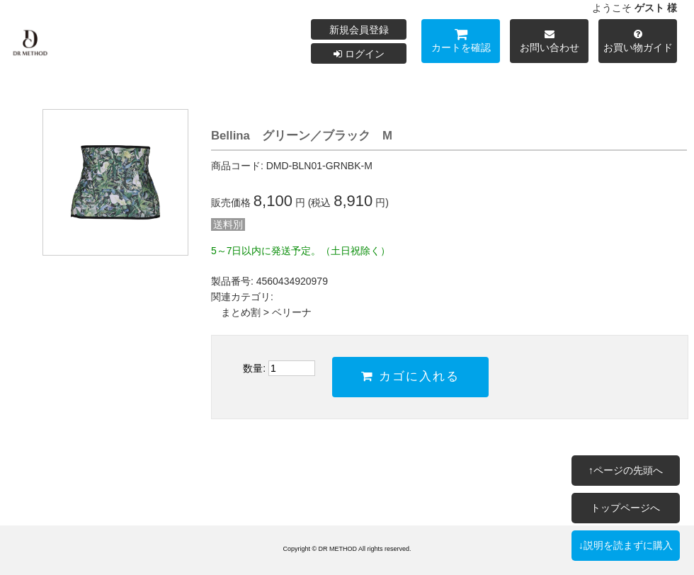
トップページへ (625, 507)
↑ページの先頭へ (625, 470)
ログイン (359, 53)
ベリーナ (292, 312)
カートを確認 (460, 43)
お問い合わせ (549, 43)
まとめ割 (241, 312)
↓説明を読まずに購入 (626, 545)
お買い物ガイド (637, 43)
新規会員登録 (359, 29)
